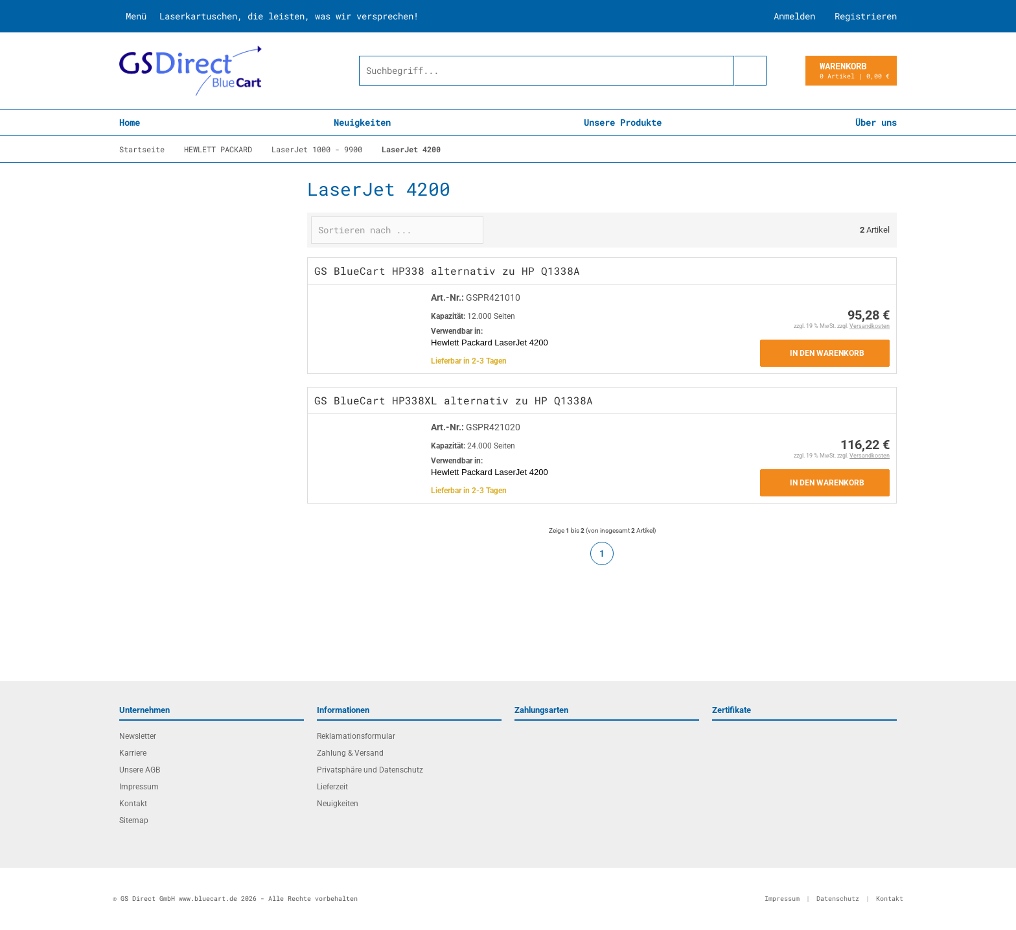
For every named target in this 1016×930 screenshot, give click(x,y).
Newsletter (137, 736)
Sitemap (133, 820)
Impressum (139, 786)
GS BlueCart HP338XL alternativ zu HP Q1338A (453, 400)
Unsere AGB (139, 769)
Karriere (132, 753)
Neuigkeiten (362, 122)
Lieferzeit (332, 786)
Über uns (876, 122)
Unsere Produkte (623, 122)
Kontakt (133, 803)
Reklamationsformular (356, 736)
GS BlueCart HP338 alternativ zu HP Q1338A (447, 270)
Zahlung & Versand (350, 753)
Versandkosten (869, 326)
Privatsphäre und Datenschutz (370, 769)
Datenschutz (837, 898)
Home (129, 122)
